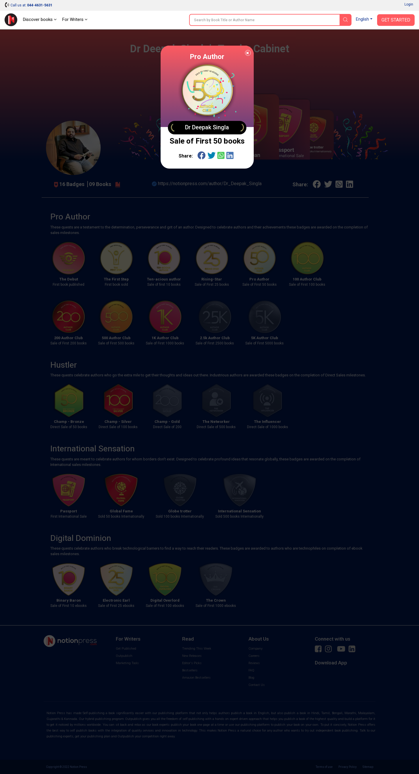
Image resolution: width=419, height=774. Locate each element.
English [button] (362, 19)
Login (408, 4)
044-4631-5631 (39, 5)
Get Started (395, 20)
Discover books (40, 19)
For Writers (75, 19)
